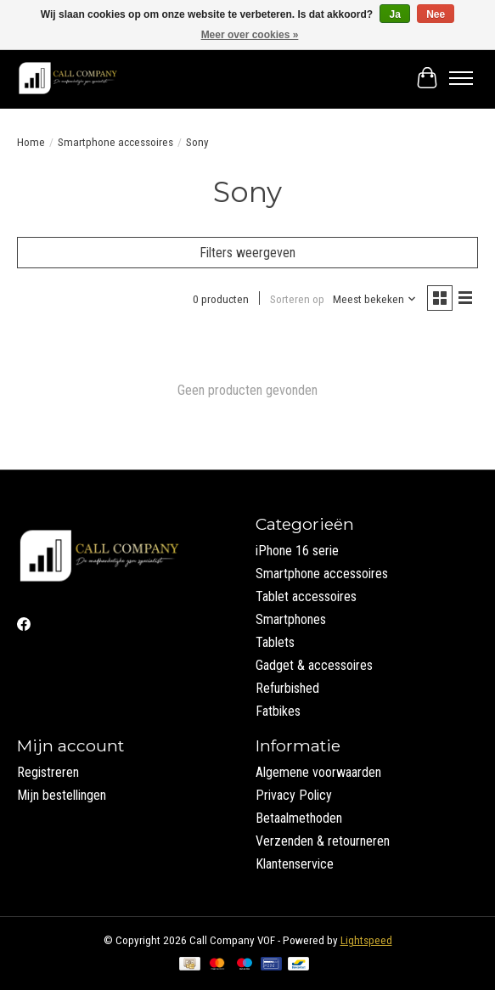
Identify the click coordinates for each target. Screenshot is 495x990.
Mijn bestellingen (61, 795)
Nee (435, 14)
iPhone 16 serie (297, 551)
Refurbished (287, 688)
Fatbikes (278, 711)
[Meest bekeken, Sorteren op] (375, 299)
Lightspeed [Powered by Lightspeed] (366, 940)
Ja (394, 14)
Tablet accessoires (306, 596)
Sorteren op (297, 299)
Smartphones (291, 619)
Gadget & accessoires (314, 665)
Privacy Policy (294, 795)
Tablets (275, 642)
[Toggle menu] (461, 78)
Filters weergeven (247, 253)
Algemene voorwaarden (318, 772)
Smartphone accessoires (115, 142)
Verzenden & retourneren (323, 841)
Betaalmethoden (299, 818)
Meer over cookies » (250, 35)
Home (31, 142)
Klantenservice (295, 864)
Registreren (48, 772)
